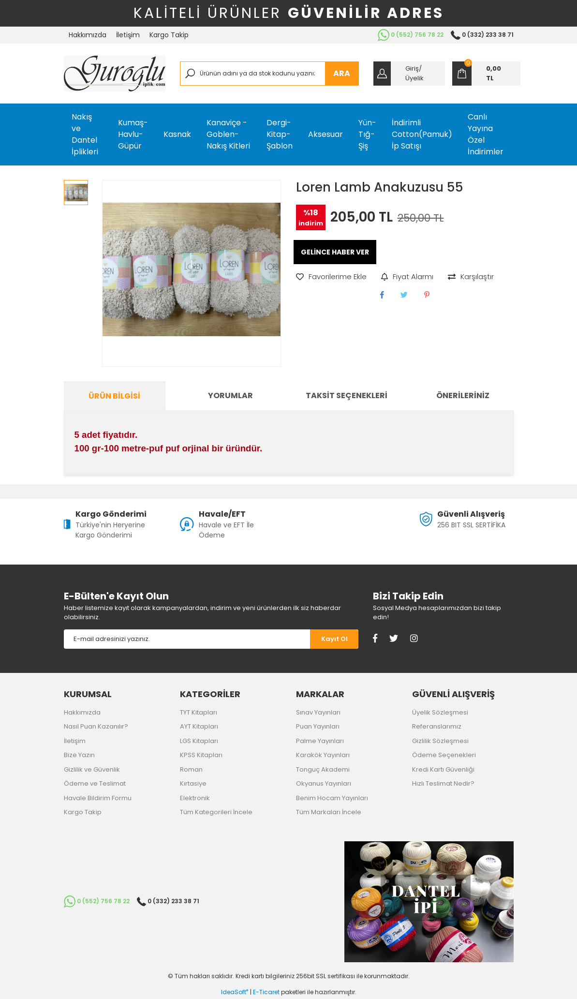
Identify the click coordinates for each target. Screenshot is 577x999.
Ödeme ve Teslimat (95, 783)
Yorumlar (230, 395)
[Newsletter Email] (187, 639)
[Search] (269, 73)
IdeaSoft (234, 992)
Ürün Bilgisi (114, 396)
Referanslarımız (436, 726)
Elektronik (195, 798)
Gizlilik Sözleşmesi (440, 741)
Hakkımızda (87, 35)
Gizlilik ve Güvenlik (92, 769)
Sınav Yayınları (318, 712)
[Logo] (114, 73)
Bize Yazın (79, 755)
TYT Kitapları (198, 712)
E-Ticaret (266, 992)
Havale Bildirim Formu (98, 798)
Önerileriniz (462, 395)
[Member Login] (409, 73)
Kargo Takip (169, 35)
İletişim (128, 35)
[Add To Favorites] (331, 277)
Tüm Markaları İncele (328, 812)
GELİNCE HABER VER (335, 252)
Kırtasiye (193, 783)
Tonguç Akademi (323, 769)
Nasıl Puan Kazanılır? (96, 726)
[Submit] (334, 639)
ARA (341, 73)
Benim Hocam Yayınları (332, 798)
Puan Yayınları (318, 726)
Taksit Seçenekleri (346, 395)
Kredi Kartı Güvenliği (443, 769)
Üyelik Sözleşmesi (440, 712)
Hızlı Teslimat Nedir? (443, 783)
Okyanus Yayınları (323, 783)
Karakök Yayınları (323, 755)
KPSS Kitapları (201, 755)
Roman (191, 769)
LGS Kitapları (199, 741)
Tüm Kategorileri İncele (216, 812)
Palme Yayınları (320, 741)
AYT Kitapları (199, 726)
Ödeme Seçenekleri (444, 755)
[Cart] (486, 73)
